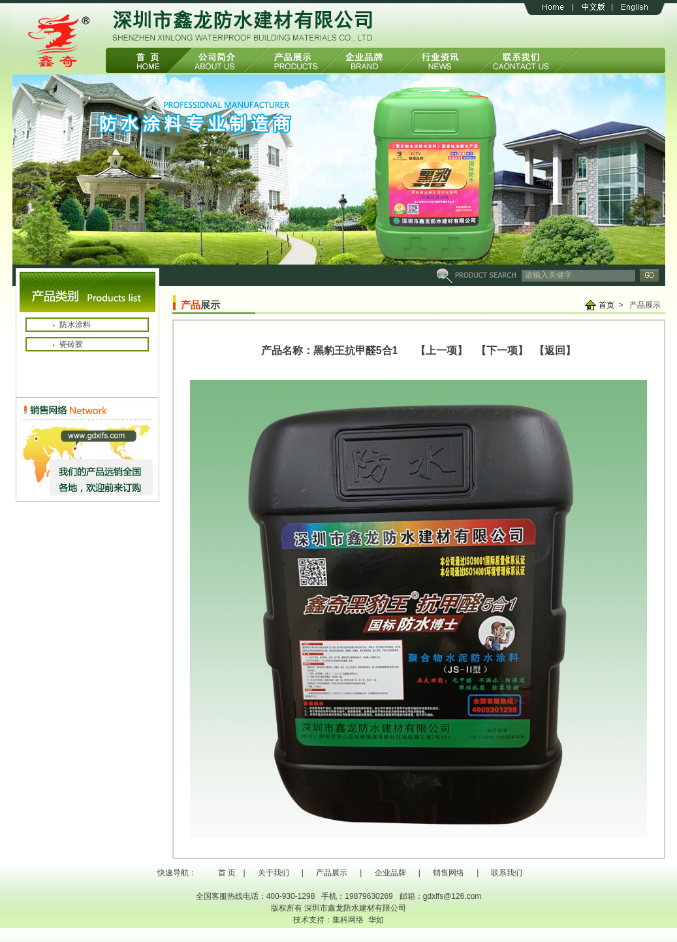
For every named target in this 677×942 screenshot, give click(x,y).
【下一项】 (502, 350)
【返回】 (552, 350)
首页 (606, 305)
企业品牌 (390, 872)
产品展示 (331, 872)
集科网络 (348, 919)
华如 (376, 919)
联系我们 (506, 872)
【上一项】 (441, 350)
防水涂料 (75, 324)
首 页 (227, 872)
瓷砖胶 (71, 344)
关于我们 (273, 872)
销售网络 (448, 872)
